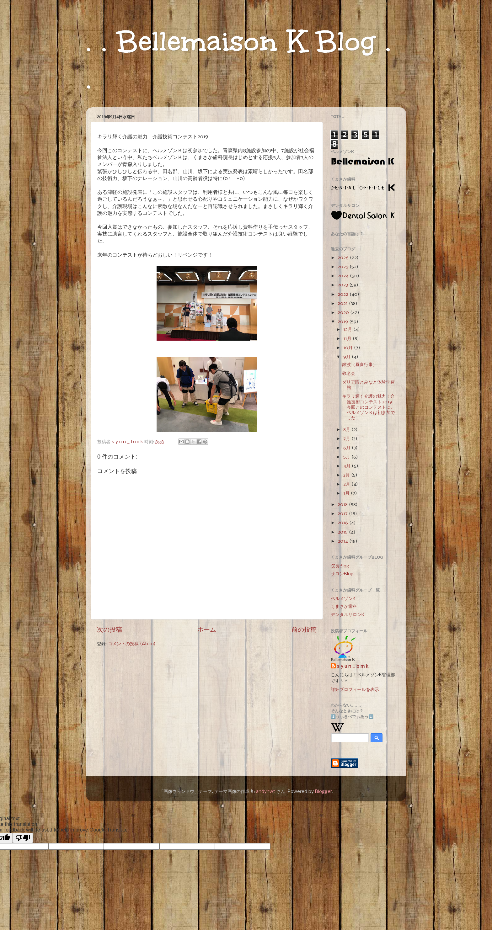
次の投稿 (109, 630)
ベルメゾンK (343, 598)
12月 (348, 329)
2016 (343, 522)
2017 (343, 513)
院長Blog (340, 566)
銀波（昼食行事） (359, 364)
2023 (343, 285)
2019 (343, 321)
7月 (347, 438)
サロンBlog (342, 574)
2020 (344, 312)
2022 (344, 294)
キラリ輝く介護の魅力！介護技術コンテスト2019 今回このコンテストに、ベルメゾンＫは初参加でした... (368, 407)
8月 (347, 429)
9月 (347, 356)
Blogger (323, 791)
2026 (344, 257)
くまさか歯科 (344, 606)
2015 (343, 532)
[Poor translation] (23, 838)
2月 (347, 484)
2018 (343, 504)
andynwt (265, 791)
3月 (347, 475)
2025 (344, 266)
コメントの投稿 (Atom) (132, 643)
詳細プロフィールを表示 (355, 689)
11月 (348, 338)
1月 (347, 493)
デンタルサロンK (347, 614)
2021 (343, 303)
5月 (347, 457)
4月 (347, 466)
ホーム (206, 630)
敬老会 (348, 373)
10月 (348, 347)
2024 (344, 276)
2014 (343, 541)
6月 (347, 447)
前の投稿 (304, 630)
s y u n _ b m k (352, 666)
